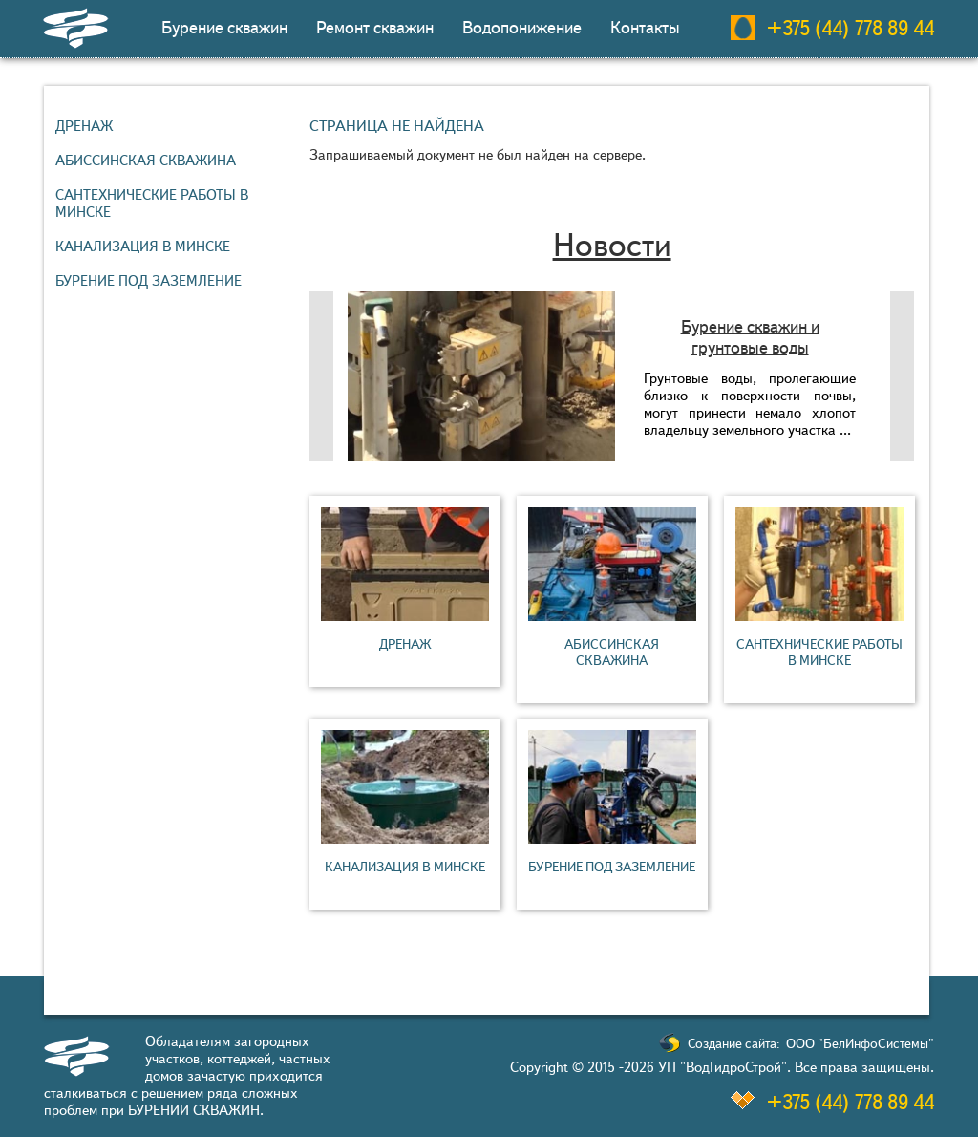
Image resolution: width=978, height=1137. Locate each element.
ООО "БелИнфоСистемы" (860, 1044)
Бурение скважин (224, 27)
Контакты (645, 27)
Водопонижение (522, 27)
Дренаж (84, 126)
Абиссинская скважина (145, 160)
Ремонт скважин (375, 27)
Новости (612, 245)
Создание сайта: (733, 1044)
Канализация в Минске (142, 246)
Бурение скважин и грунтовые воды (750, 337)
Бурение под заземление (148, 281)
